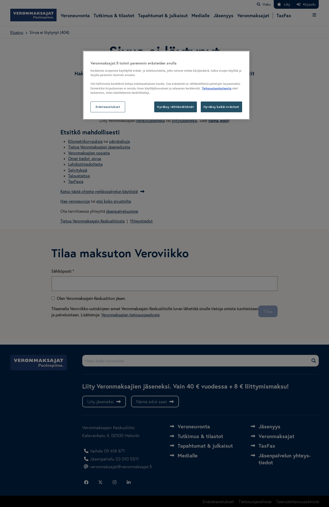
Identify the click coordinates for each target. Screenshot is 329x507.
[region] (166, 85)
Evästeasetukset (108, 107)
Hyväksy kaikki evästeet (221, 107)
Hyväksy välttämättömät (175, 107)
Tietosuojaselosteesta (216, 88)
